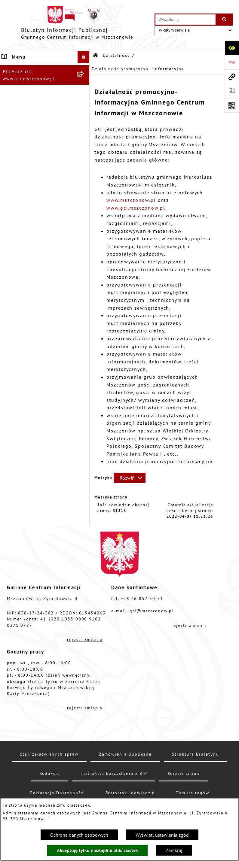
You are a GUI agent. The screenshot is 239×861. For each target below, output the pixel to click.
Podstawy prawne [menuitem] (24, 93)
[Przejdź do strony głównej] (77, 24)
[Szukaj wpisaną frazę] (224, 20)
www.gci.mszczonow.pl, (136, 208)
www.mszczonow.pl (131, 200)
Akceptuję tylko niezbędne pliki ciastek (97, 850)
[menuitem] (45, 121)
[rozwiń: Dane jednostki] (85, 69)
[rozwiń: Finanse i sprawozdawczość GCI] (85, 247)
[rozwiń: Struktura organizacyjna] (85, 81)
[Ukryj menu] (84, 57)
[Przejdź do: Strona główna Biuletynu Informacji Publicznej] (96, 55)
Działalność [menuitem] (17, 105)
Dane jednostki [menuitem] (21, 69)
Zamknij (174, 850)
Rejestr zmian (184, 773)
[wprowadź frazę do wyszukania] (185, 20)
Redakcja (49, 773)
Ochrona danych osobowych (79, 835)
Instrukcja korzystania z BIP (114, 773)
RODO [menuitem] (9, 290)
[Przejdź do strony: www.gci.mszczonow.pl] (232, 76)
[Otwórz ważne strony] (232, 91)
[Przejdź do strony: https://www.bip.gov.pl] (232, 62)
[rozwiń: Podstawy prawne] (85, 93)
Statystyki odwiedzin (130, 793)
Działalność (116, 55)
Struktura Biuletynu (195, 754)
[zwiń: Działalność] (85, 105)
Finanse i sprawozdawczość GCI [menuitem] (37, 250)
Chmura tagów (192, 793)
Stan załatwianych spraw (49, 754)
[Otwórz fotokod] (232, 105)
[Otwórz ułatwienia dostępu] (232, 48)
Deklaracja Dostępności (57, 793)
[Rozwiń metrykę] (130, 478)
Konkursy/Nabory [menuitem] (24, 278)
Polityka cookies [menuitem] (23, 314)
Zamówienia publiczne (125, 754)
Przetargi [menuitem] (13, 266)
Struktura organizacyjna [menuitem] (33, 81)
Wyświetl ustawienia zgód (162, 835)
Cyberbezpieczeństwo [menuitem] (29, 302)
